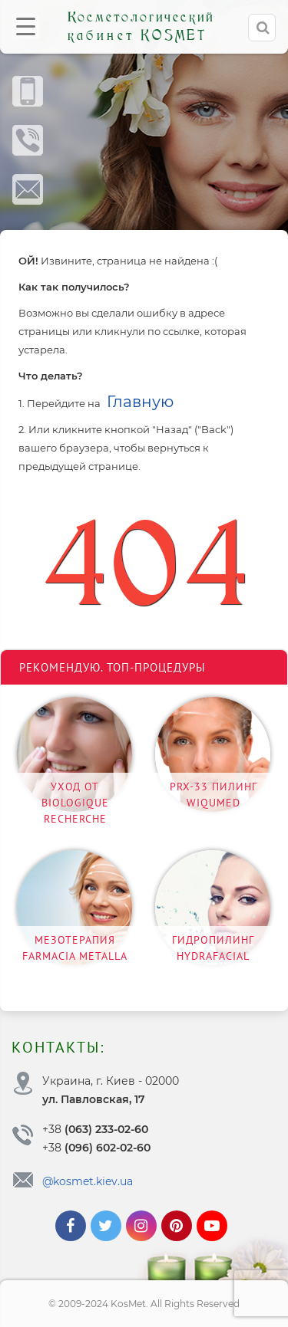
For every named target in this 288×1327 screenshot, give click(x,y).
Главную (140, 402)
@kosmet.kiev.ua (87, 1181)
